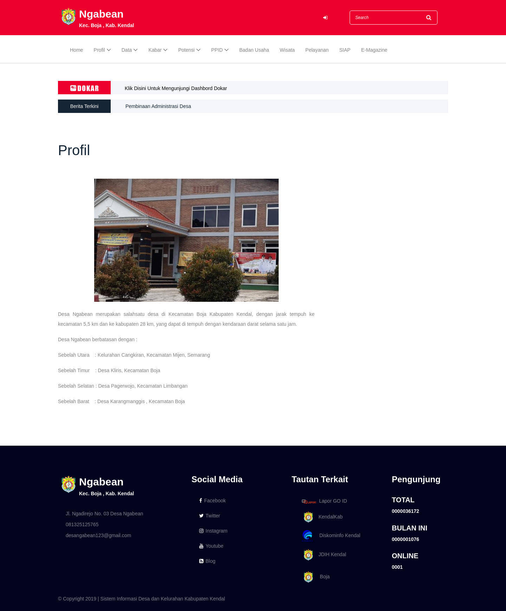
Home (76, 50)
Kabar (155, 50)
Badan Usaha (254, 50)
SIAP (345, 50)
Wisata (287, 50)
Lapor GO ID (324, 501)
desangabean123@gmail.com (98, 535)
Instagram (213, 531)
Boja (314, 577)
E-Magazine (374, 50)
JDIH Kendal (322, 555)
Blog (207, 561)
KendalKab (321, 517)
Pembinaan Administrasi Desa (158, 106)
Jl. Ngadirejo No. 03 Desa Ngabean (104, 513)
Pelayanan (317, 50)
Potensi (186, 50)
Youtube (211, 546)
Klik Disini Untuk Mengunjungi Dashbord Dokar (176, 88)
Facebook (212, 500)
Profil (99, 50)
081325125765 (82, 524)
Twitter (209, 515)
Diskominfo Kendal (330, 536)
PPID (217, 50)
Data (127, 50)
